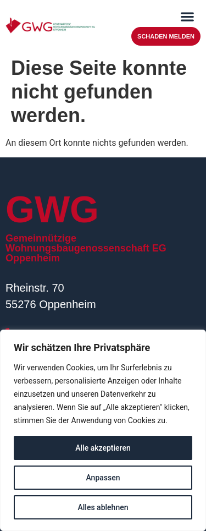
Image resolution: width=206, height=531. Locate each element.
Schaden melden (165, 36)
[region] (103, 430)
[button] (187, 16)
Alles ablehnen (103, 507)
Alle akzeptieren (102, 448)
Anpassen (103, 477)
